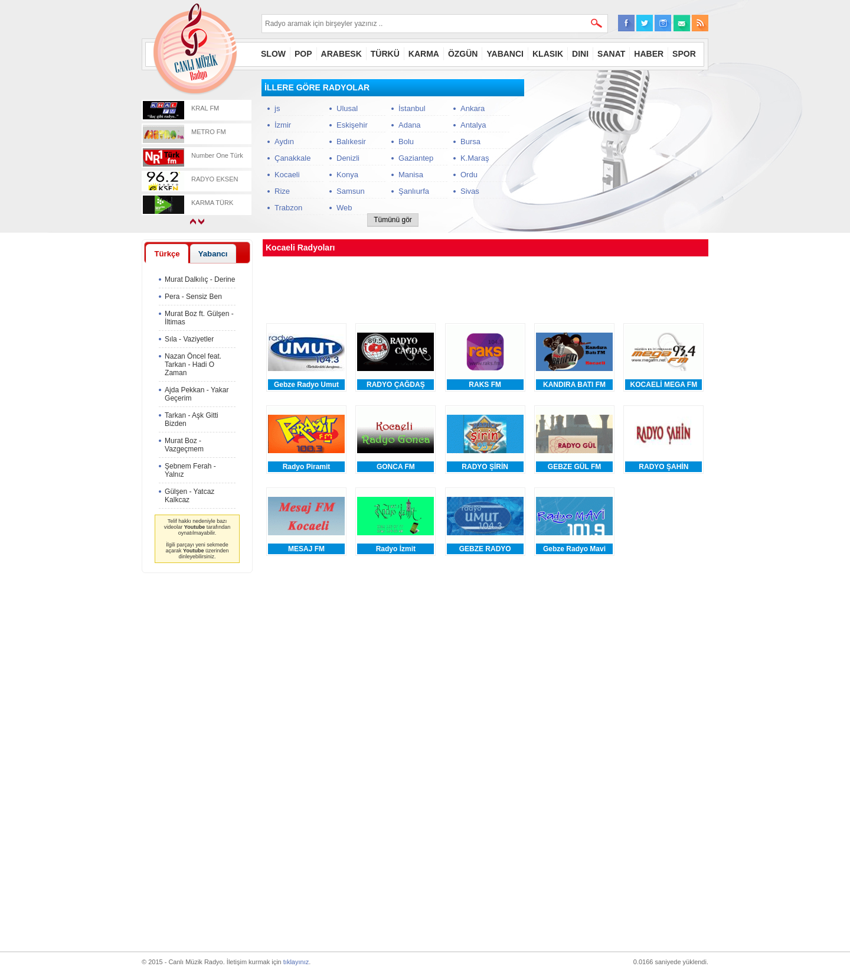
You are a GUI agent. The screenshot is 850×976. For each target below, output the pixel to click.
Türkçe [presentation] (166, 253)
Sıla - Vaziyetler (189, 339)
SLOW (273, 53)
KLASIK (547, 53)
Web (344, 207)
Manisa (410, 174)
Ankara (472, 108)
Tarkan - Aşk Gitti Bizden (191, 419)
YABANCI (505, 53)
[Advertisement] (619, 153)
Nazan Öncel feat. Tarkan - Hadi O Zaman (193, 364)
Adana (409, 125)
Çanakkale (292, 158)
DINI (580, 53)
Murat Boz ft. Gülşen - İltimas (199, 318)
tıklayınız (296, 961)
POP (303, 53)
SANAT (611, 53)
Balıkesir (351, 141)
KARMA (423, 53)
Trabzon (288, 207)
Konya (347, 174)
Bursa (470, 141)
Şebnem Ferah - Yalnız (190, 470)
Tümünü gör (393, 220)
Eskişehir (352, 125)
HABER (648, 53)
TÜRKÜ (385, 53)
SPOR (684, 53)
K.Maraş (474, 158)
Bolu (406, 141)
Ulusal (347, 108)
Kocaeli (287, 174)
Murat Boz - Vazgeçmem (184, 445)
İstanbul (412, 108)
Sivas (469, 191)
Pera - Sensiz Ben (193, 296)
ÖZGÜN (463, 53)
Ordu (469, 174)
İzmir (282, 125)
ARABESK (341, 53)
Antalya (473, 125)
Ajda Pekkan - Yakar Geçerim (196, 394)
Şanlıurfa (413, 191)
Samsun (350, 191)
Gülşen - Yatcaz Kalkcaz (189, 495)
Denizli (347, 158)
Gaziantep (415, 158)
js (277, 108)
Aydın (284, 141)
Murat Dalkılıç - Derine (200, 279)
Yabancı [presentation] (213, 253)
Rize (282, 191)
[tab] (167, 253)
